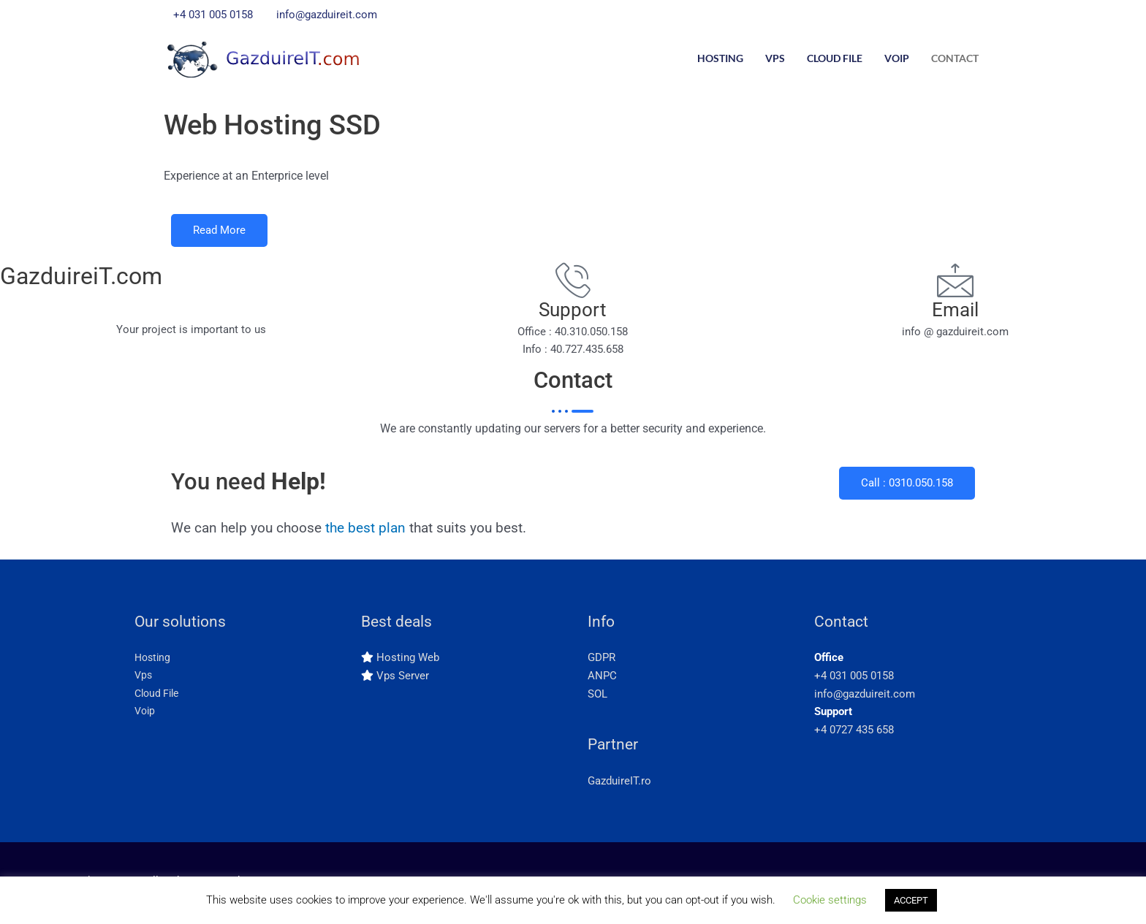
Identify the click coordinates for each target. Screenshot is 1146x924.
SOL (597, 696)
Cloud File (834, 58)
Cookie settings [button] (830, 899)
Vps (775, 58)
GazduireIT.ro (619, 783)
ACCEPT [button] (911, 900)
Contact (955, 58)
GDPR (601, 661)
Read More (219, 232)
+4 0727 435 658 (854, 733)
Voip (896, 58)
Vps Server (402, 678)
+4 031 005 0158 (854, 678)
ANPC (602, 678)
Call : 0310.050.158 (907, 486)
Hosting (720, 58)
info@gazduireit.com (864, 696)
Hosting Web (407, 661)
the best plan (365, 531)
